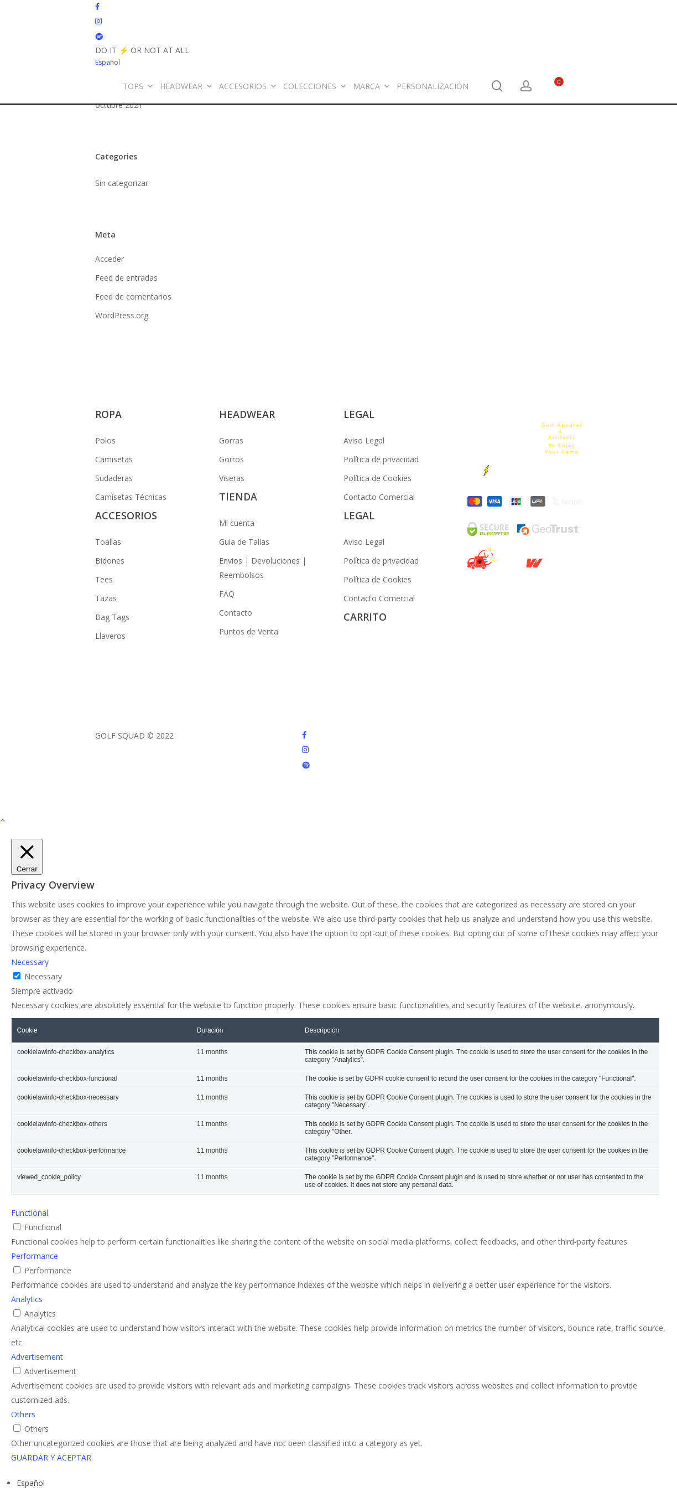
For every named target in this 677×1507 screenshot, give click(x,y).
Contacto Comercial (379, 497)
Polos (105, 440)
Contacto (235, 612)
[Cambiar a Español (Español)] (31, 1483)
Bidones (109, 560)
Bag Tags (112, 617)
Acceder (109, 259)
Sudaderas (114, 478)
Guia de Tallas (244, 541)
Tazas (106, 598)
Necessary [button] (30, 962)
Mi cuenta (236, 523)
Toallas (108, 541)
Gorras (231, 440)
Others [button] (23, 1414)
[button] (338, 820)
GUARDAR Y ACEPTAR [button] (51, 1457)
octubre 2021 (119, 105)
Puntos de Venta (248, 631)
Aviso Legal (363, 440)
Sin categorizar (121, 183)
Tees (104, 579)
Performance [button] (34, 1256)
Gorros (231, 459)
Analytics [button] (27, 1299)
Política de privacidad (381, 459)
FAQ (227, 594)
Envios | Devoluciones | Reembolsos (262, 567)
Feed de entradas (126, 277)
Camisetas (114, 459)
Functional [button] (29, 1212)
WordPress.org (121, 315)
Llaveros (110, 636)
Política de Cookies (377, 478)
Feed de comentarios (133, 296)
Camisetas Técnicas (130, 497)
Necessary (43, 976)
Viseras (231, 478)
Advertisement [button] (37, 1356)
